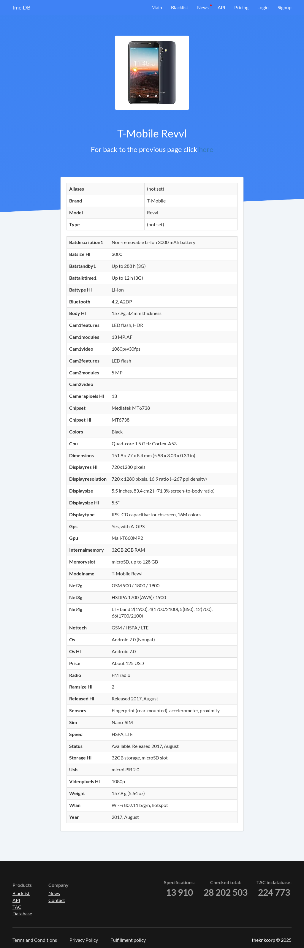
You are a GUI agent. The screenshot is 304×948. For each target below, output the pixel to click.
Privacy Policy (83, 940)
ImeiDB (21, 7)
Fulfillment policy (128, 940)
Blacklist (179, 7)
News (203, 7)
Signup (285, 7)
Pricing (241, 7)
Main (156, 7)
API (221, 7)
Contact (56, 900)
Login (263, 7)
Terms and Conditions (34, 940)
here (206, 149)
